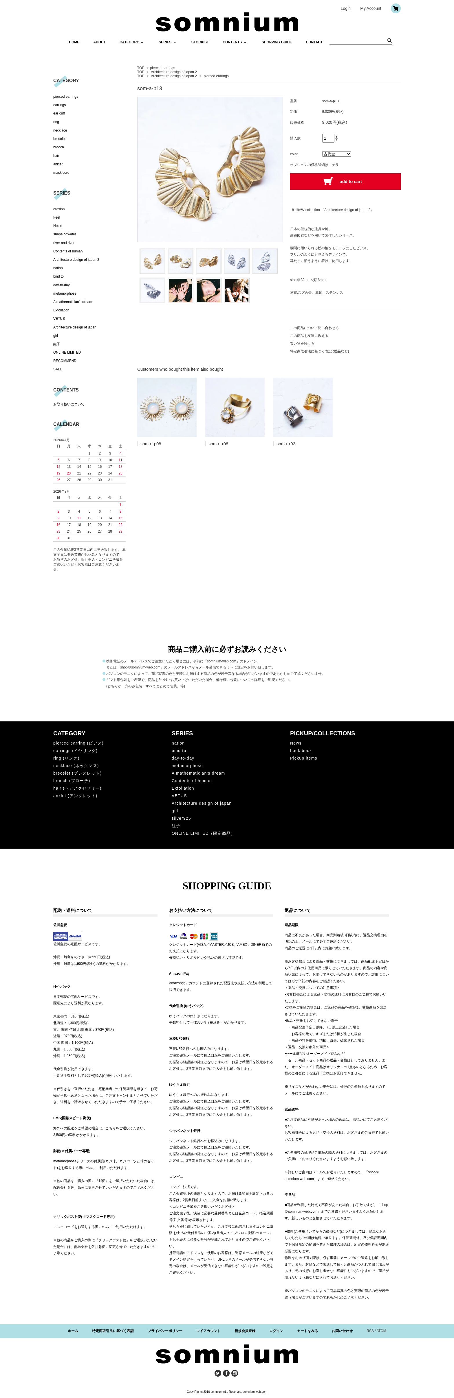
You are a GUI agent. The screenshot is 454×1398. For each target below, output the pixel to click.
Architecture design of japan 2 (174, 72)
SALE (57, 369)
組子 (56, 344)
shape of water (64, 234)
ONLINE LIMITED (67, 352)
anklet (58, 164)
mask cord (61, 173)
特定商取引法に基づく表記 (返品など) (319, 351)
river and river (63, 243)
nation (58, 268)
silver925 (181, 818)
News (296, 743)
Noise (57, 226)
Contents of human (68, 251)
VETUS (59, 319)
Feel (56, 217)
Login (346, 8)
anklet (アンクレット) (75, 795)
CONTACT (314, 42)
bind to (58, 276)
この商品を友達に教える (309, 336)
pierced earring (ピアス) (78, 743)
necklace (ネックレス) (76, 765)
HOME (74, 42)
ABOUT (99, 42)
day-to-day (61, 285)
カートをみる (307, 1331)
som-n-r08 (218, 443)
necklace (60, 130)
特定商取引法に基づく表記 (113, 1331)
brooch (58, 147)
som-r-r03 (286, 443)
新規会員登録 (245, 1331)
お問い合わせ (342, 1331)
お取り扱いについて (69, 404)
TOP (140, 68)
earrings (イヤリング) (75, 750)
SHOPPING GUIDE (277, 42)
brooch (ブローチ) (71, 780)
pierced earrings (162, 68)
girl (55, 336)
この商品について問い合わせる (314, 328)
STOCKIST (200, 42)
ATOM (381, 1331)
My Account (370, 8)
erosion (59, 209)
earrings (59, 105)
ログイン (276, 1331)
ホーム (73, 1331)
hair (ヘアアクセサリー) (77, 788)
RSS (370, 1331)
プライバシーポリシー (165, 1331)
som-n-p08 (150, 443)
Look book (301, 750)
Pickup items (303, 758)
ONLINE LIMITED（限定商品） (203, 833)
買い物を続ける (302, 343)
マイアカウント (208, 1331)
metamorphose (64, 293)
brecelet (59, 139)
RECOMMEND (64, 361)
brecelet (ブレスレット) (77, 773)
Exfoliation (61, 310)
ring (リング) (66, 758)
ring (56, 122)
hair (56, 156)
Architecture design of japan (74, 327)
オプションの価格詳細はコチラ (314, 165)
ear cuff (59, 113)
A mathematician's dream (72, 302)
